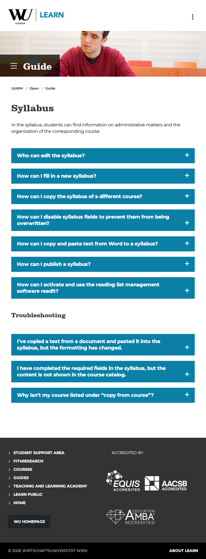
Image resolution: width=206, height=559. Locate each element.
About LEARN (183, 550)
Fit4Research (28, 461)
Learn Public (27, 494)
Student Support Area (38, 452)
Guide (50, 88)
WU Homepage (29, 521)
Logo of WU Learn (36, 17)
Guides (21, 477)
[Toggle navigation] (192, 17)
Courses (22, 469)
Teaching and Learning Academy (50, 486)
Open (34, 88)
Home (19, 502)
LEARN (17, 88)
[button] (103, 155)
